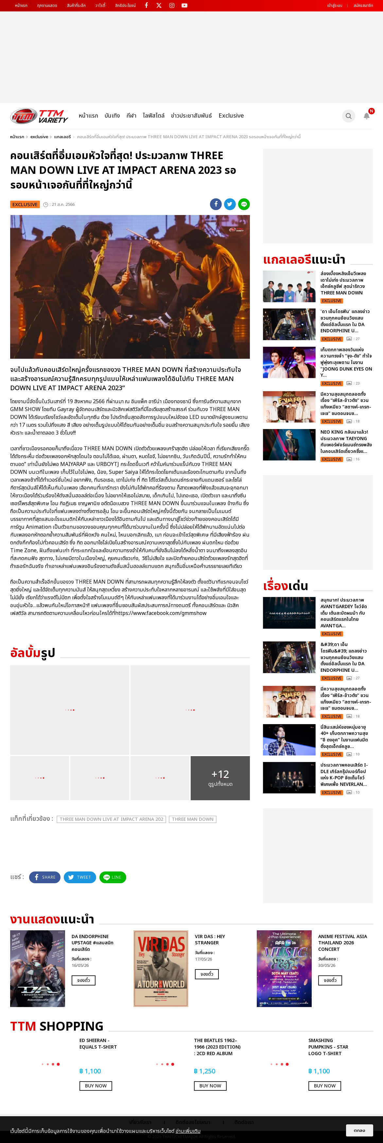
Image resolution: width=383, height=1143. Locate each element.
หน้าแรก (21, 5)
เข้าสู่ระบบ (334, 5)
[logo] (39, 116)
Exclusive (231, 115)
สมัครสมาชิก (363, 5)
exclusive (39, 137)
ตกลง (359, 1130)
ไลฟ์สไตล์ (154, 115)
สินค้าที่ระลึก (76, 5)
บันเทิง (112, 115)
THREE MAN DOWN (193, 819)
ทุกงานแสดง (47, 5)
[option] (68, 968)
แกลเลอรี (62, 137)
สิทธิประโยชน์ (125, 5)
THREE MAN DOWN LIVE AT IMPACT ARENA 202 (111, 819)
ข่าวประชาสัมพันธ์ (191, 115)
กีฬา (131, 115)
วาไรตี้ (100, 5)
